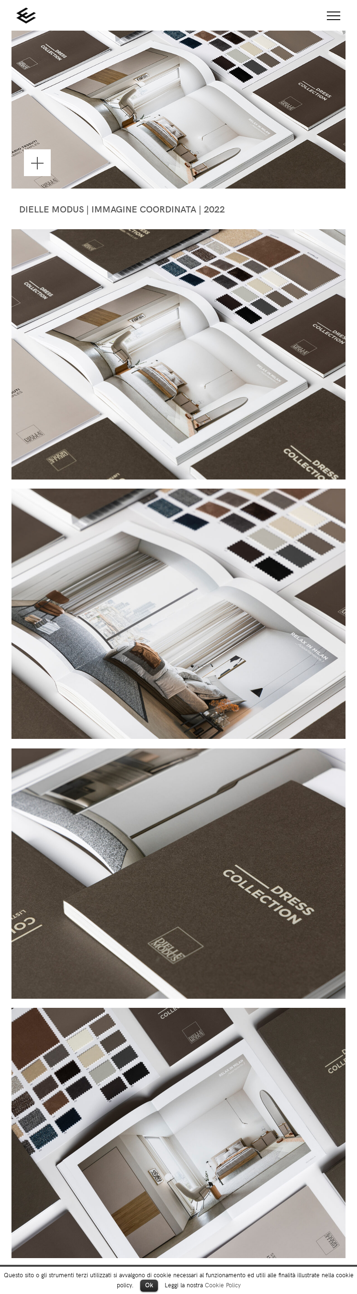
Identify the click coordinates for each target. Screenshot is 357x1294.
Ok (149, 1285)
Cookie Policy (223, 1284)
